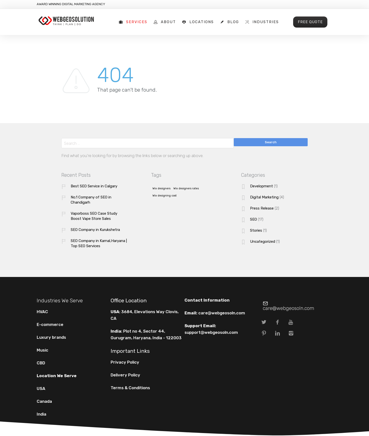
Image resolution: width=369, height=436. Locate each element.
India (41, 414)
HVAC (42, 311)
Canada (44, 401)
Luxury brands (51, 337)
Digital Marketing (264, 197)
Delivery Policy (125, 374)
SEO (253, 219)
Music (42, 350)
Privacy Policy (125, 362)
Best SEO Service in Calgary (94, 186)
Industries (265, 22)
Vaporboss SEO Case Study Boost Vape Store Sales (94, 216)
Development (261, 186)
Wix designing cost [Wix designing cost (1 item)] (164, 195)
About (168, 22)
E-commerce (50, 324)
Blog (233, 22)
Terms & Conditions (130, 387)
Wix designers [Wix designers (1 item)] (161, 188)
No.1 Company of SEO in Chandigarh (91, 200)
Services (136, 22)
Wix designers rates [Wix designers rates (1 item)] (186, 188)
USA (41, 388)
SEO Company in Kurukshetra (95, 229)
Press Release (262, 208)
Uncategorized (262, 241)
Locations (201, 22)
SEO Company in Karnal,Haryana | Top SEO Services (99, 243)
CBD (41, 362)
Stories (256, 230)
